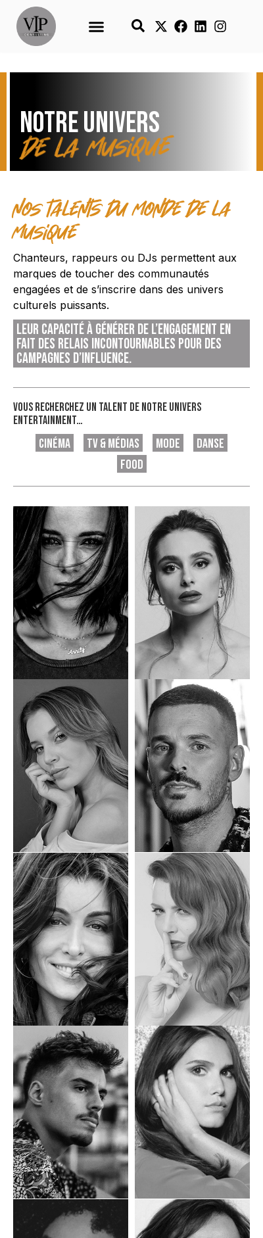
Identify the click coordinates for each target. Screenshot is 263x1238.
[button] (96, 26)
